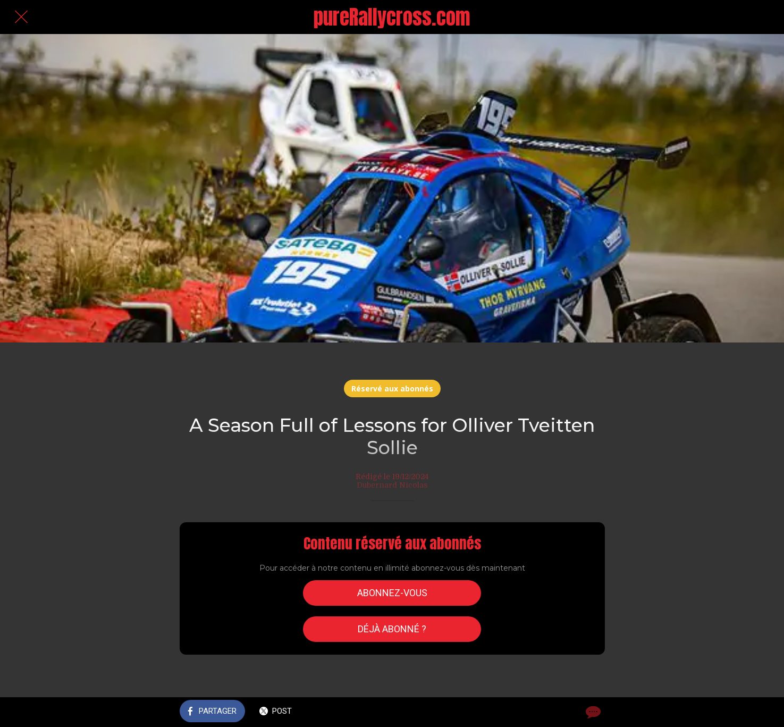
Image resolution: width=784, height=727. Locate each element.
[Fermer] (21, 17)
